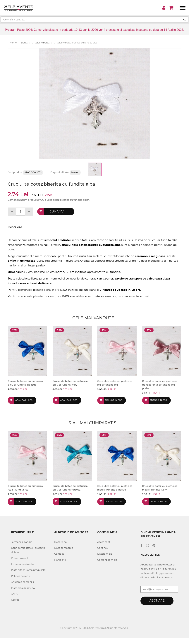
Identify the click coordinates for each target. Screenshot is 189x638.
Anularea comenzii (22, 581)
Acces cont (103, 541)
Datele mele (104, 553)
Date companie (63, 547)
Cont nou (102, 547)
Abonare (157, 600)
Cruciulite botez (42, 42)
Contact (59, 553)
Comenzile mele (107, 559)
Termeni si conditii (22, 541)
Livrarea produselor (23, 564)
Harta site (60, 559)
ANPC (14, 593)
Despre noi (60, 541)
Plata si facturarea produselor (28, 569)
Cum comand (19, 558)
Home (14, 42)
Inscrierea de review (23, 587)
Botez (25, 42)
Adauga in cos (23, 400)
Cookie (15, 599)
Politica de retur (20, 575)
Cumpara (57, 211)
